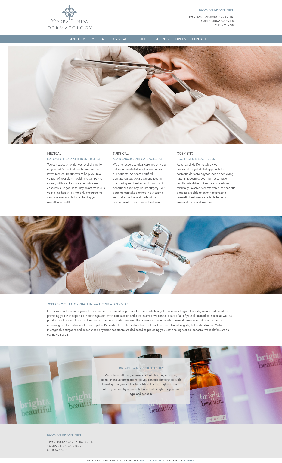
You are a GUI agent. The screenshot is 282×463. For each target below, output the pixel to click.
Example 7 (189, 460)
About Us (78, 39)
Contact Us (202, 39)
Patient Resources (170, 39)
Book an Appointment (217, 9)
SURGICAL (121, 153)
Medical (99, 39)
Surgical (119, 39)
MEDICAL (54, 153)
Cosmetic (141, 39)
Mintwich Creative (151, 460)
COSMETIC (185, 153)
